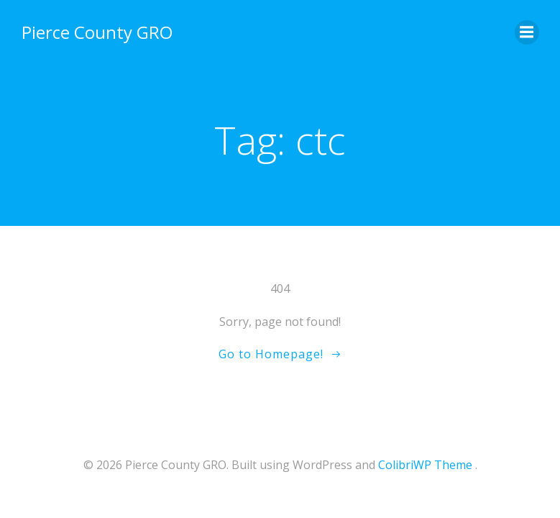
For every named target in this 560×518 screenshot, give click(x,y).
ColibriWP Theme (425, 465)
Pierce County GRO (97, 32)
